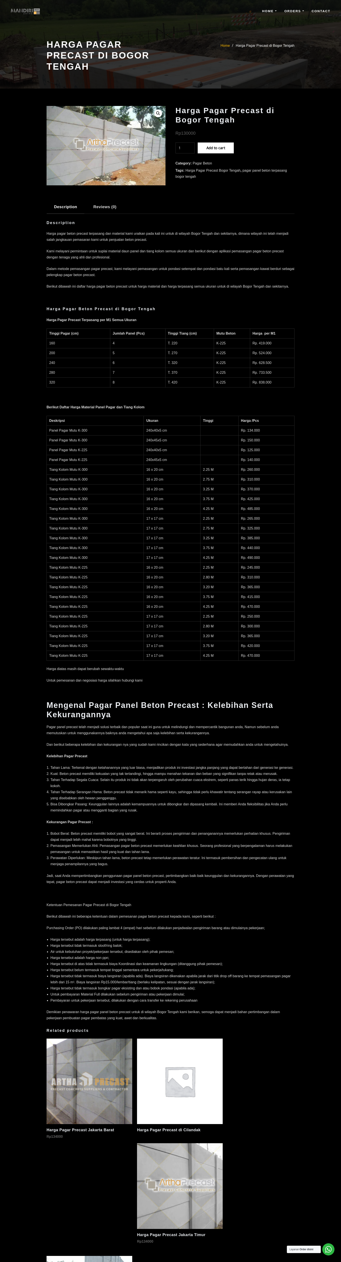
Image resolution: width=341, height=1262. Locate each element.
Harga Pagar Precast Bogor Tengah (213, 170)
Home (269, 11)
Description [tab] (65, 206)
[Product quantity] (185, 147)
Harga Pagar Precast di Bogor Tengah (265, 45)
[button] (158, 113)
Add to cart (215, 148)
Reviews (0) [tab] (104, 206)
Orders (294, 11)
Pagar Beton (202, 163)
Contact (321, 11)
